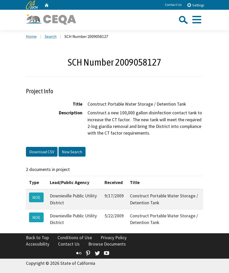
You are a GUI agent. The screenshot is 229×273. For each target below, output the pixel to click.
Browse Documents (107, 244)
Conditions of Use (75, 237)
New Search (72, 151)
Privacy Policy (114, 237)
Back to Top (37, 237)
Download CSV (41, 151)
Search (50, 36)
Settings (195, 5)
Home (31, 36)
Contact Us (173, 4)
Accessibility (37, 244)
